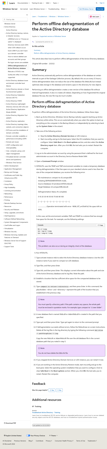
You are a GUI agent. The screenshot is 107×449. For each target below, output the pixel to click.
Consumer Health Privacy (63, 441)
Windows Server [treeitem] (9, 24)
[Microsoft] (4, 3)
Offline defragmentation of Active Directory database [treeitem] (17, 67)
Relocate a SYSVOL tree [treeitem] (16, 71)
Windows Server (63, 16)
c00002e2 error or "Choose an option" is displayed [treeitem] (18, 40)
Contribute (39, 441)
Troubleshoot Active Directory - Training (46, 412)
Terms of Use (80, 441)
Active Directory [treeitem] (11, 30)
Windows (52, 16)
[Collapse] (27, 15)
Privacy (48, 441)
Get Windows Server (86, 9)
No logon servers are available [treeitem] (18, 62)
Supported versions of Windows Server (53, 36)
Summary (37, 50)
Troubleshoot (42, 16)
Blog (30, 441)
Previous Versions (20, 441)
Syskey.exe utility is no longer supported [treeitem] (18, 76)
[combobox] (15, 19)
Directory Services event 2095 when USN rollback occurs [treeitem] (18, 46)
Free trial (100, 9)
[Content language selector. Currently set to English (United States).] (13, 435)
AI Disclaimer (7, 441)
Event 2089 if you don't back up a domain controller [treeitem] (17, 52)
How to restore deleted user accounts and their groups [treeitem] (17, 57)
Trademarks (91, 441)
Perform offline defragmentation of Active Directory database (54, 53)
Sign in (102, 3)
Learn (34, 16)
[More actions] (103, 16)
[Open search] (96, 3)
